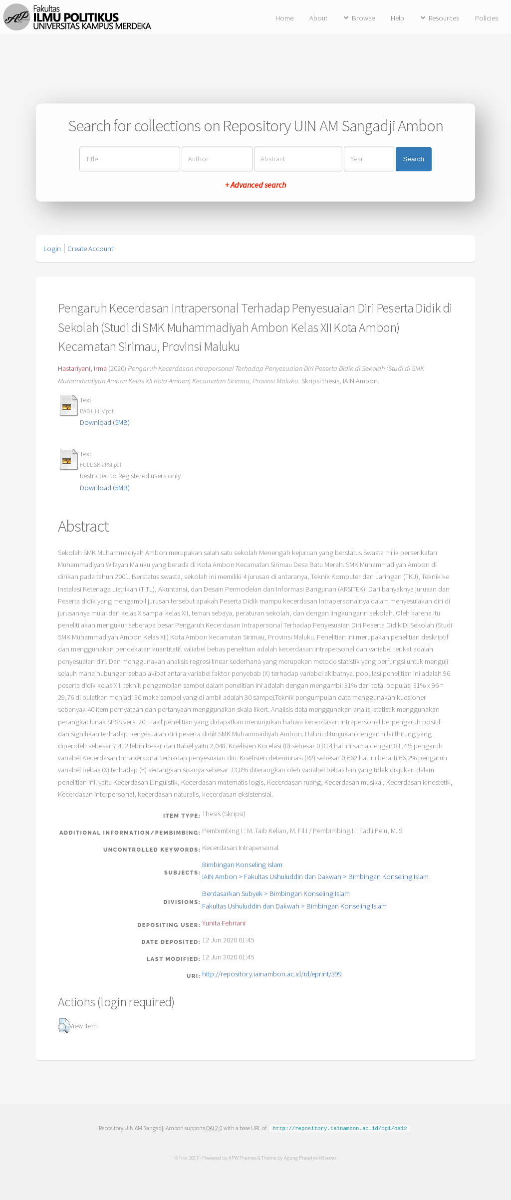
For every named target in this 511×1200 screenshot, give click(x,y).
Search (413, 159)
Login (52, 248)
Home (284, 17)
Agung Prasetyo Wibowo (309, 1157)
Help (397, 17)
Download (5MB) (105, 422)
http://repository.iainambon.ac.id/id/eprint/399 (272, 973)
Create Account (90, 248)
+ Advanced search (255, 185)
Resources (444, 17)
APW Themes (242, 1157)
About (318, 17)
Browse (363, 17)
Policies (486, 17)
